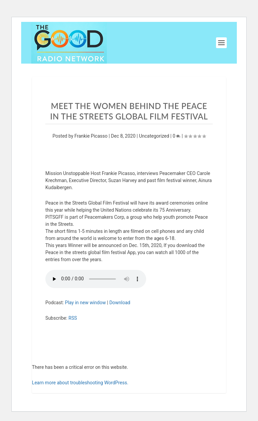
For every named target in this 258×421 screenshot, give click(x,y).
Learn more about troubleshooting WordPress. (80, 382)
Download (119, 302)
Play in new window (85, 302)
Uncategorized (154, 136)
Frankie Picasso (91, 136)
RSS (73, 318)
